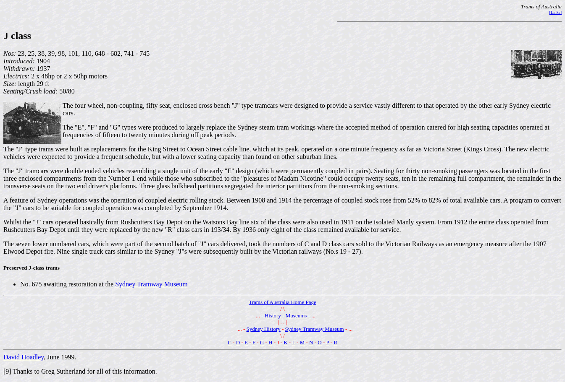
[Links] (555, 12)
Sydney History (264, 329)
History (273, 315)
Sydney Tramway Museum (151, 284)
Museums (296, 315)
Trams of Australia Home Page (282, 302)
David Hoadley (23, 357)
